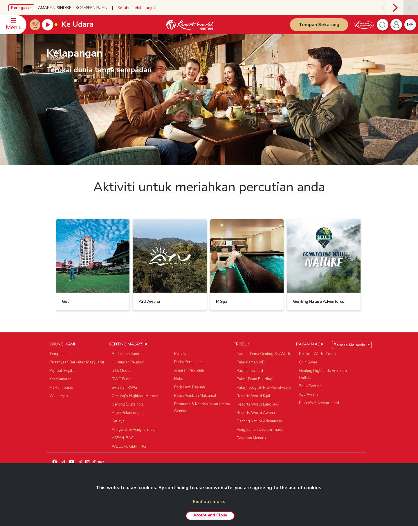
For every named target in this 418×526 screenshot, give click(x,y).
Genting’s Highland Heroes (135, 396)
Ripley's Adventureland (319, 403)
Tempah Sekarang (319, 24)
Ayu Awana (308, 394)
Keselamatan (60, 379)
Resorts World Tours (317, 353)
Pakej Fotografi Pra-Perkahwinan (264, 387)
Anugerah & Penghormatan (135, 429)
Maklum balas (61, 387)
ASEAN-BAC (123, 438)
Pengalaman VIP (250, 362)
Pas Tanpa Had (250, 370)
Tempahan (58, 353)
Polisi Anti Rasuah (189, 387)
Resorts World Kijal (253, 396)
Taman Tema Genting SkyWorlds (265, 353)
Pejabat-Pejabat (63, 370)
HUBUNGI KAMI (60, 344)
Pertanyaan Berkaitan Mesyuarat (76, 362)
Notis (178, 378)
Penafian (181, 353)
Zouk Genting (310, 386)
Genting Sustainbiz (128, 404)
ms (410, 24)
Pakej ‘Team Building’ (255, 379)
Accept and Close (210, 515)
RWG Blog (121, 379)
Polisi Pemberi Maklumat (195, 395)
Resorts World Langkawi (258, 404)
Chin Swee (308, 362)
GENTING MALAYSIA (128, 344)
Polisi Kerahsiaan (188, 362)
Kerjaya (118, 421)
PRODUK (242, 344)
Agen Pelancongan (128, 412)
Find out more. (209, 501)
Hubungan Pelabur (128, 362)
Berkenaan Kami (125, 353)
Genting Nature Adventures (260, 421)
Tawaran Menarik (251, 438)
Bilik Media (121, 370)
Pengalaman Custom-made (260, 429)
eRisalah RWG (124, 387)
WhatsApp (58, 396)
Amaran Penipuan (189, 370)
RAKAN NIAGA (309, 344)
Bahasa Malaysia (350, 345)
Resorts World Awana (256, 412)
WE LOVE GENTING (129, 446)
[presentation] (382, 7)
